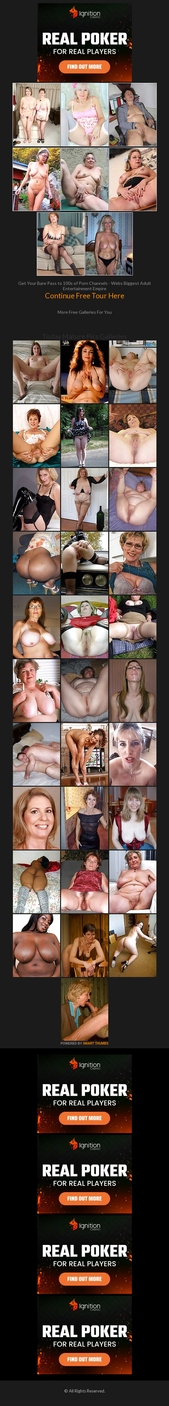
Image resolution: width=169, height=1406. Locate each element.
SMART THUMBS (95, 1043)
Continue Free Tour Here (84, 295)
